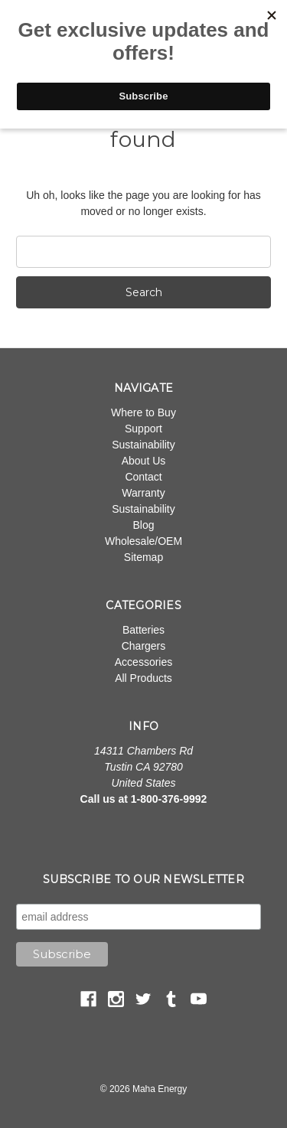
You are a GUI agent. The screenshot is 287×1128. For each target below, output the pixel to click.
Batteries (143, 630)
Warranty (143, 493)
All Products (143, 678)
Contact (143, 477)
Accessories (143, 662)
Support (143, 428)
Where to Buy (143, 412)
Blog (143, 525)
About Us (144, 461)
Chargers (144, 646)
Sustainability (143, 444)
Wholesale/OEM (143, 541)
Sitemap (143, 557)
